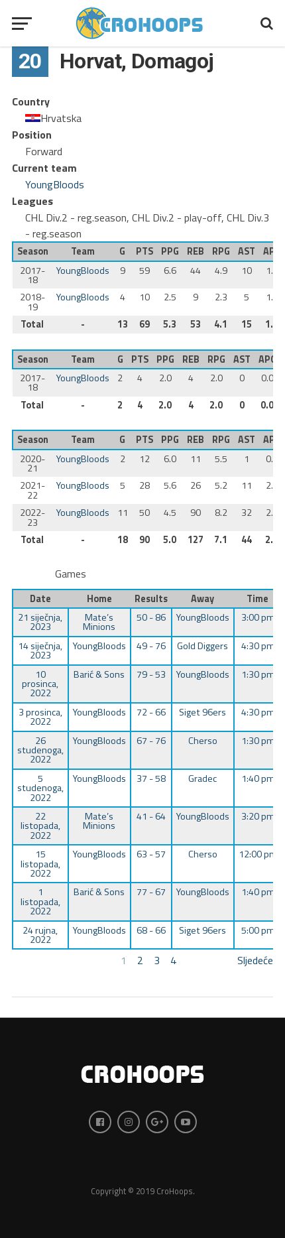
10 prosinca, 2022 (40, 684)
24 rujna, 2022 (40, 935)
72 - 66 (151, 712)
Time (257, 598)
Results (151, 598)
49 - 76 (151, 646)
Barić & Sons (99, 674)
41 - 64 (151, 816)
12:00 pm (258, 854)
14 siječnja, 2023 (40, 650)
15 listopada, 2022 (40, 864)
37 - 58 (151, 778)
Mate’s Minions (99, 622)
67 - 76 (151, 740)
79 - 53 (151, 674)
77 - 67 (151, 892)
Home (99, 598)
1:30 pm (258, 674)
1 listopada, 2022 (40, 901)
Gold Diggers (202, 646)
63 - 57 (151, 854)
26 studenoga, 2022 (40, 750)
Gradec (202, 778)
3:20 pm (258, 816)
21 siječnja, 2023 (40, 622)
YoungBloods (54, 184)
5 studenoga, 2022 (40, 788)
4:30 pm (258, 646)
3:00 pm (258, 617)
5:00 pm (258, 930)
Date (40, 598)
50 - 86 (151, 617)
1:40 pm (258, 778)
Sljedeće (255, 960)
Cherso (202, 740)
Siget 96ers (202, 712)
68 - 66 (151, 930)
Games (70, 573)
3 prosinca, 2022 (40, 717)
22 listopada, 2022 (40, 826)
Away (202, 598)
